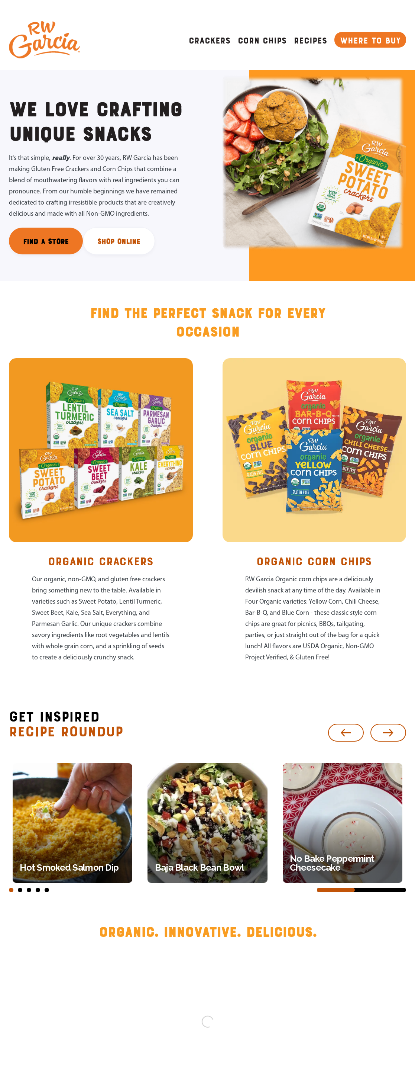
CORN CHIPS (262, 40)
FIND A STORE (46, 241)
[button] (346, 733)
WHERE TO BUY (370, 39)
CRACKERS (209, 40)
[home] (44, 39)
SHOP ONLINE (118, 241)
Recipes (310, 40)
